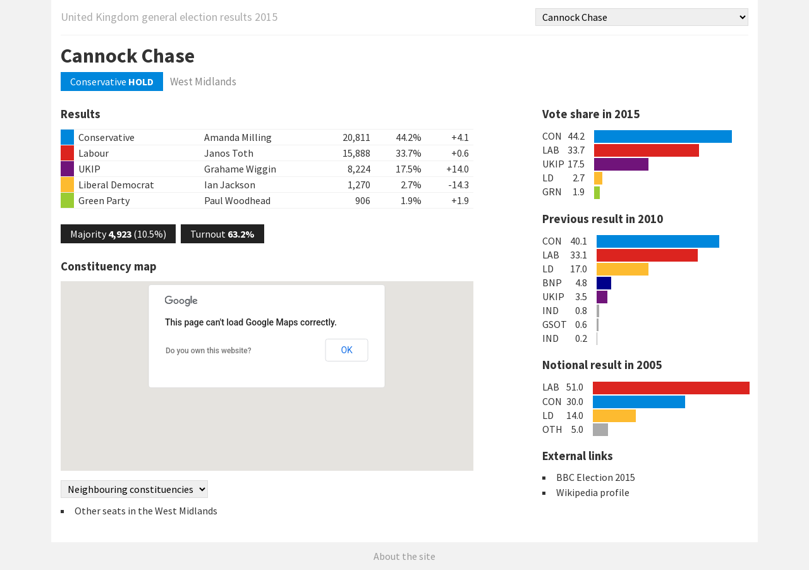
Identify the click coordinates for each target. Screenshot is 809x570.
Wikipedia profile (593, 492)
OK (346, 350)
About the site (404, 556)
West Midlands (203, 81)
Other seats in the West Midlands (146, 510)
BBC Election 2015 (595, 477)
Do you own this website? (209, 350)
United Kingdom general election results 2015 (169, 16)
